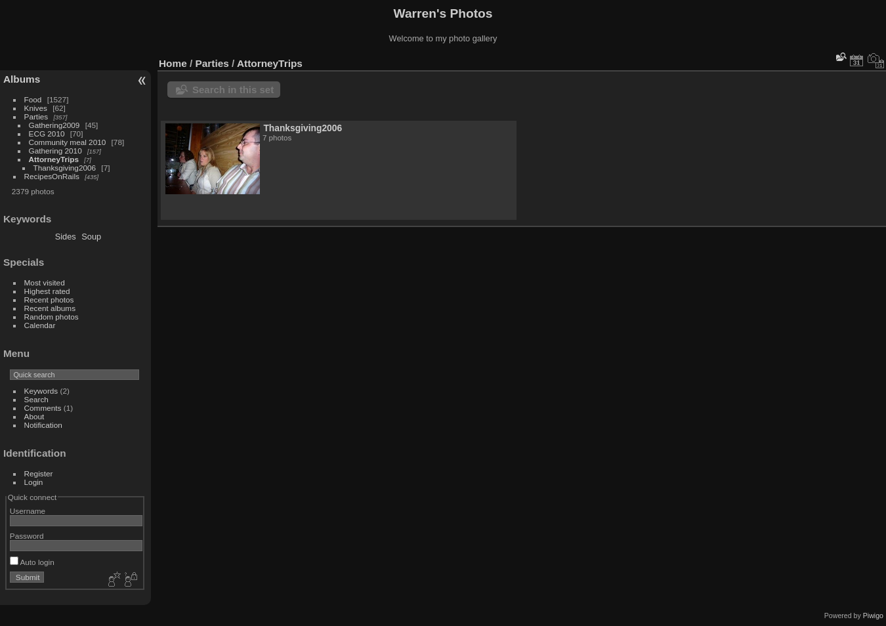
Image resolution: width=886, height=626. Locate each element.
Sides (65, 236)
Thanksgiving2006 (64, 167)
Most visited (44, 282)
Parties (36, 116)
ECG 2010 (47, 133)
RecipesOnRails (51, 176)
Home (173, 63)
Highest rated (47, 291)
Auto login (32, 562)
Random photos (51, 316)
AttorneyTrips (54, 159)
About (34, 416)
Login (33, 482)
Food (33, 99)
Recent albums (49, 308)
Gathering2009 (54, 125)
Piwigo (873, 615)
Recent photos (49, 299)
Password (27, 536)
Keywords (41, 390)
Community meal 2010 (67, 142)
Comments (43, 408)
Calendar (40, 325)
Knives (35, 108)
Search (36, 399)
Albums (21, 79)
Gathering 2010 (55, 150)
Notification (43, 425)
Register (38, 473)
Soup (91, 236)
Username (27, 511)
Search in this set (233, 89)
